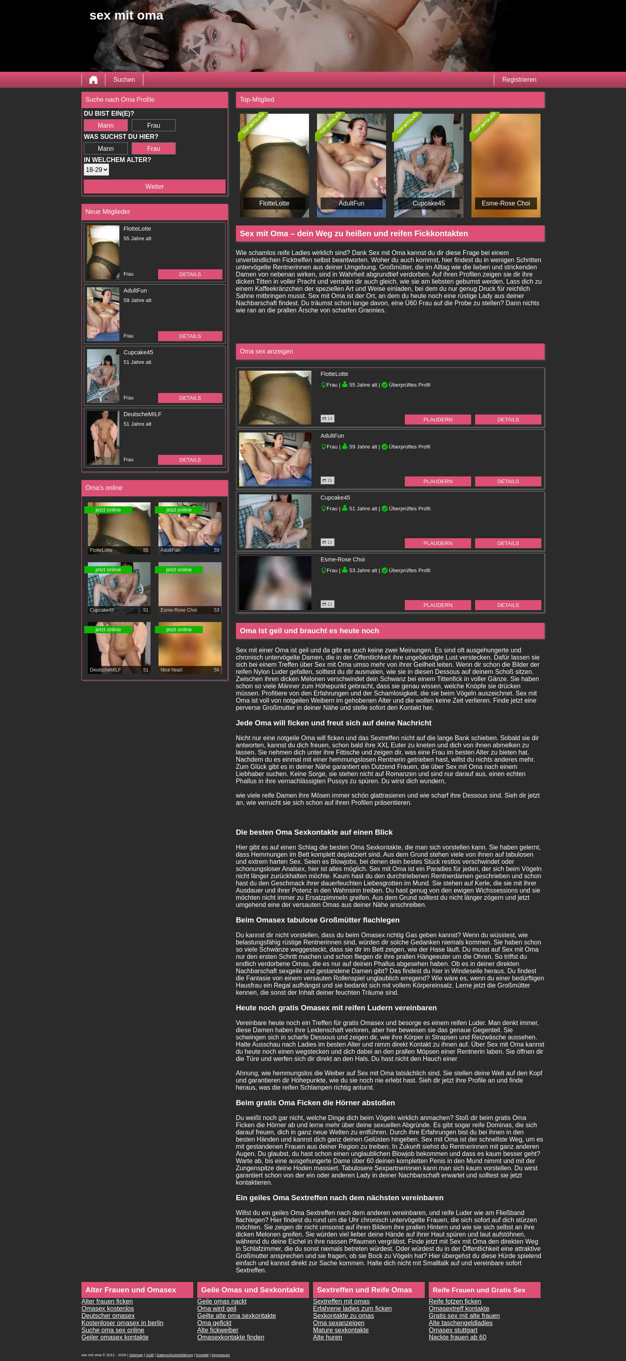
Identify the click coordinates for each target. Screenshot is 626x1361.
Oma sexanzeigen (339, 1323)
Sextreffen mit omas (341, 1301)
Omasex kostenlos (107, 1308)
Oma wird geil (216, 1308)
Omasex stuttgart (453, 1330)
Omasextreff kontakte (459, 1308)
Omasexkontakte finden (230, 1337)
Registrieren (519, 79)
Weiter (154, 186)
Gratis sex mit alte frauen (464, 1315)
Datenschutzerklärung (174, 1355)
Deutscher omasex (108, 1315)
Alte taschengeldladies (461, 1323)
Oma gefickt (214, 1323)
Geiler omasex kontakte (115, 1337)
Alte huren (327, 1337)
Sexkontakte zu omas (343, 1315)
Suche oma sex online (112, 1330)
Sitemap (136, 1355)
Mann (106, 125)
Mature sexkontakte (341, 1330)
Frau (153, 125)
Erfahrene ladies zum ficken (352, 1308)
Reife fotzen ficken (455, 1301)
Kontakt (202, 1355)
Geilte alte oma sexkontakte (236, 1315)
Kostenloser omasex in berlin (122, 1323)
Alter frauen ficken (107, 1301)
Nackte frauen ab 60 (457, 1337)
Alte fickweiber (217, 1330)
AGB (150, 1355)
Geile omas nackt (222, 1301)
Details (190, 274)
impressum (221, 1355)
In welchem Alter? (117, 159)
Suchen (124, 79)
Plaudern (438, 420)
